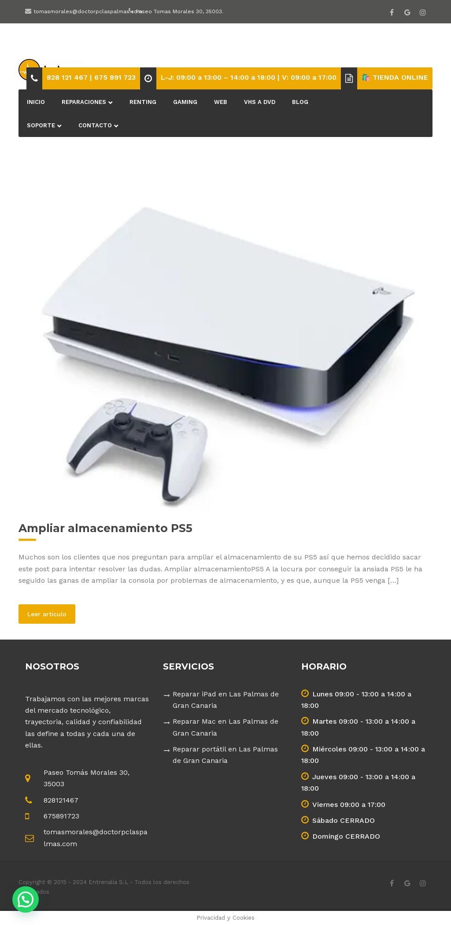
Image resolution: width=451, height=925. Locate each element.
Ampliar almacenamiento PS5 (105, 528)
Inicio (36, 102)
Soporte (41, 125)
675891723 (61, 816)
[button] (25, 899)
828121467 (61, 800)
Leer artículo (51, 614)
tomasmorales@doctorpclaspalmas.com (87, 11)
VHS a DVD (259, 102)
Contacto (95, 125)
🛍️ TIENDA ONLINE (395, 77)
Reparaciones (84, 102)
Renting (142, 102)
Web (220, 102)
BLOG (300, 102)
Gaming (185, 102)
